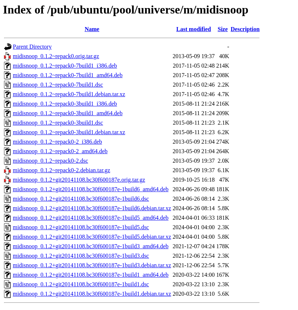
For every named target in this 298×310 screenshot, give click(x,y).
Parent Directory (32, 47)
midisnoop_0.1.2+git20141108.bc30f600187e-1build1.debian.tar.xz (92, 294)
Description (245, 29)
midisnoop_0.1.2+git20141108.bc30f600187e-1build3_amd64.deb (90, 246)
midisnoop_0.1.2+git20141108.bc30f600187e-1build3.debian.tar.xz (92, 265)
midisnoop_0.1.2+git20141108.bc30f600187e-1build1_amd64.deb (90, 275)
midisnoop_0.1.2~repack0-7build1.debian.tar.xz (69, 94)
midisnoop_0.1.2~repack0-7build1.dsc (58, 85)
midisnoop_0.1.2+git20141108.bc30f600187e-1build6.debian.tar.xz (92, 208)
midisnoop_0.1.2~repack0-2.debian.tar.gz (61, 170)
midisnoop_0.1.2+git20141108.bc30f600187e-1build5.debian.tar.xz (92, 237)
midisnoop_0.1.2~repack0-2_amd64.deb (60, 151)
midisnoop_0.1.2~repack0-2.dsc (50, 161)
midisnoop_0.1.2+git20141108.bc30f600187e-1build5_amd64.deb (90, 218)
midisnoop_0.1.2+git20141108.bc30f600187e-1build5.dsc (81, 227)
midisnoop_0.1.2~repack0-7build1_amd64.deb (68, 75)
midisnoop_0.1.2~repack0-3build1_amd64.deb (68, 113)
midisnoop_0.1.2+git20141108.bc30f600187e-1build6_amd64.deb (90, 189)
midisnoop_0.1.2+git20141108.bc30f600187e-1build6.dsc (81, 199)
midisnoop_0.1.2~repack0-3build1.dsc (58, 123)
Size (222, 29)
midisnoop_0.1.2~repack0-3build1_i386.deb (65, 104)
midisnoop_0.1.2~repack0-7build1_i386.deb (65, 66)
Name (92, 29)
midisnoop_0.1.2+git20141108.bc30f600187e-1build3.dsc (81, 256)
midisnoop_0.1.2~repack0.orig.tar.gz (56, 56)
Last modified (193, 29)
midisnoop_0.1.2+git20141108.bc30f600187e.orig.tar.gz (79, 180)
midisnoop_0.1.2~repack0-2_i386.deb (57, 142)
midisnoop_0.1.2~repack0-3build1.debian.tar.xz (69, 132)
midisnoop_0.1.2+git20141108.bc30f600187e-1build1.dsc (81, 284)
